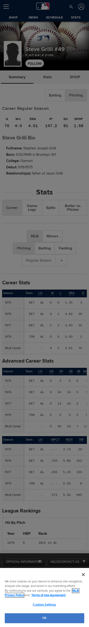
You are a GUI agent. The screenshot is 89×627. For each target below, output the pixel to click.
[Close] (83, 574)
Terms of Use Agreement (48, 595)
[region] (44, 597)
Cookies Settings (44, 605)
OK (44, 618)
